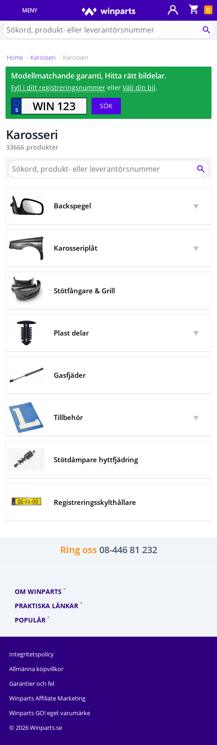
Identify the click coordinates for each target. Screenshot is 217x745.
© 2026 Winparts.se (35, 727)
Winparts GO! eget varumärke (49, 713)
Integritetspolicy (31, 654)
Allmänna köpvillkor (36, 669)
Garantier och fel (31, 683)
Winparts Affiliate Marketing (47, 698)
